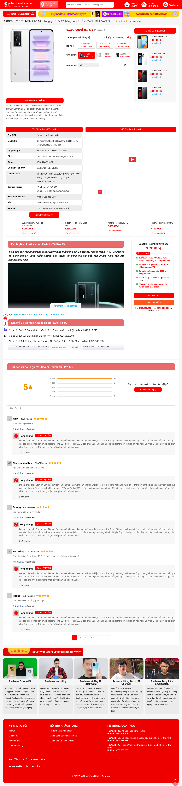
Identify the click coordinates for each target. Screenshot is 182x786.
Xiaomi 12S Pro (158, 53)
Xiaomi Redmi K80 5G (118, 223)
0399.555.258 (122, 750)
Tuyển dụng (14, 741)
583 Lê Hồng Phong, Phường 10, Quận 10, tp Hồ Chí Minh (144, 738)
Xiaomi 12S (156, 87)
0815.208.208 (163, 308)
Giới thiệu (13, 736)
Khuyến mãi (143, 253)
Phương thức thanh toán (61, 731)
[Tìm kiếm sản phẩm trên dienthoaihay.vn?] (90, 5)
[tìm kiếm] (111, 4)
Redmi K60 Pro (47, 314)
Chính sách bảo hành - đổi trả (63, 736)
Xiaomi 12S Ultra (159, 70)
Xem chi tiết (156, 43)
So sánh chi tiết (29, 233)
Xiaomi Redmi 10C (159, 36)
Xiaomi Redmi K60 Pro (25, 314)
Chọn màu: (71, 55)
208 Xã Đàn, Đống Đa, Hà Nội (131, 731)
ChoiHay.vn (112, 759)
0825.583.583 (122, 740)
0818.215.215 (145, 308)
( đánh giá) (135, 21)
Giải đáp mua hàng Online (62, 741)
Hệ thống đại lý (16, 746)
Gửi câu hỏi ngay (148, 389)
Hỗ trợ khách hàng (64, 726)
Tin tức (12, 731)
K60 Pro (60, 314)
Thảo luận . (19, 429)
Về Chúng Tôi (18, 726)
